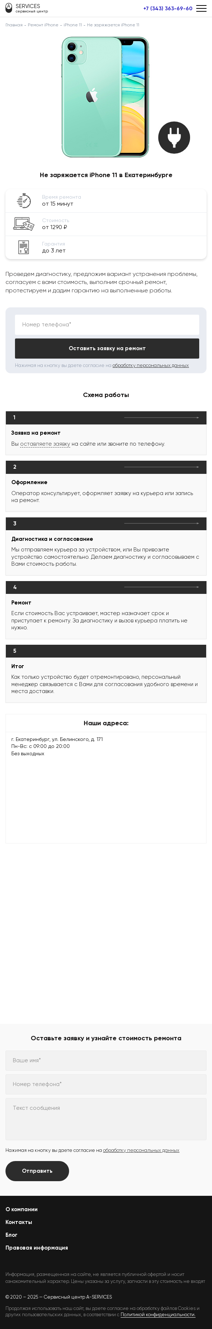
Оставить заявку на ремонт (107, 348)
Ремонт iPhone (43, 25)
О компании (21, 1209)
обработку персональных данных (151, 365)
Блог (11, 1235)
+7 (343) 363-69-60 (167, 8)
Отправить (37, 1171)
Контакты (18, 1222)
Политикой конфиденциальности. (158, 1314)
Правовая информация (36, 1247)
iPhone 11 (73, 25)
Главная (14, 25)
